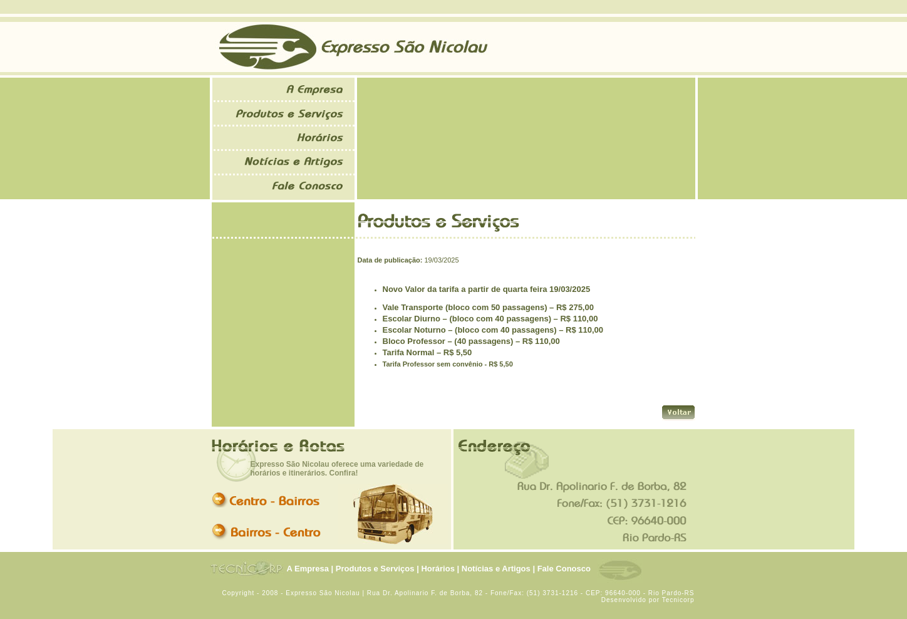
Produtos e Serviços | (377, 568)
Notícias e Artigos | (498, 568)
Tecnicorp (678, 599)
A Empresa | (310, 568)
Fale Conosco (564, 568)
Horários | (440, 568)
